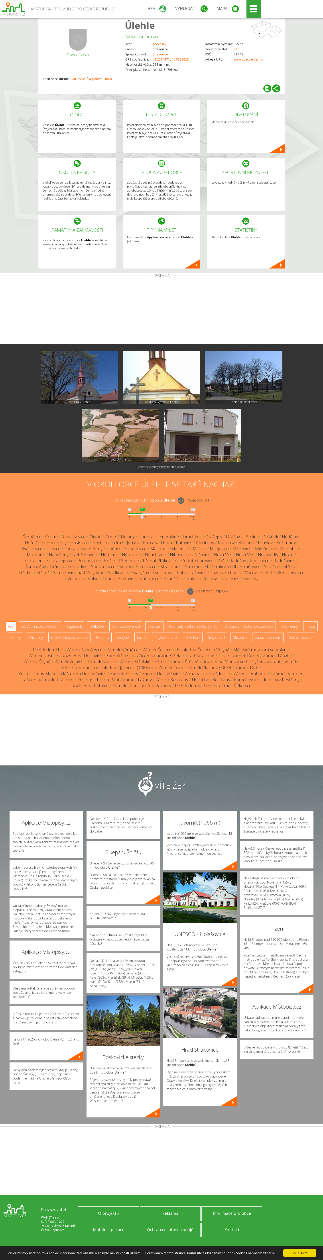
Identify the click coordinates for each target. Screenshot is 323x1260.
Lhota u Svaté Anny (83, 549)
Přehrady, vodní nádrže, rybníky (193, 626)
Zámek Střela (119, 656)
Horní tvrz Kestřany (211, 680)
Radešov (237, 561)
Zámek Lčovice (277, 656)
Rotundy (102, 637)
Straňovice (250, 567)
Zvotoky (250, 579)
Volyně (94, 579)
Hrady (310, 626)
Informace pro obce (232, 1213)
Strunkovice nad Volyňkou (78, 573)
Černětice (32, 537)
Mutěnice (36, 555)
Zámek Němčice (122, 650)
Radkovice (77, 79)
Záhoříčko (173, 579)
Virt (269, 573)
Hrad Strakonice (201, 656)
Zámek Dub (246, 668)
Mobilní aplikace (108, 1229)
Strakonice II (224, 567)
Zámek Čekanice (235, 686)
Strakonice (160, 54)
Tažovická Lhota (225, 573)
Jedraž (117, 543)
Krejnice (246, 543)
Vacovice (253, 573)
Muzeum (240, 637)
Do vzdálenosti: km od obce (144, 500)
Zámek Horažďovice (161, 674)
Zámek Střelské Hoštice (143, 662)
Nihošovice (180, 555)
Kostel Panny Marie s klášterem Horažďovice (62, 674)
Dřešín (250, 537)
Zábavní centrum (268, 637)
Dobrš (111, 537)
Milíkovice (241, 549)
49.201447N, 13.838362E (171, 59)
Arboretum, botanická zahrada (249, 626)
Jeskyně (123, 637)
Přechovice (88, 561)
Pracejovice (63, 561)
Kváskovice (32, 549)
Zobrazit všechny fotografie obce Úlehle (161, 467)
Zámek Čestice (156, 650)
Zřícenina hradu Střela (159, 656)
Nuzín (287, 555)
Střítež (43, 573)
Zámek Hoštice (43, 656)
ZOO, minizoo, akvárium (40, 626)
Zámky (15, 637)
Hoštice (100, 543)
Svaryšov (140, 573)
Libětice (113, 549)
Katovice (184, 543)
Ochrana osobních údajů (170, 1229)
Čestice (52, 537)
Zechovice (212, 579)
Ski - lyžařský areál (126, 626)
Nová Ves (223, 555)
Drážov (233, 537)
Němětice (131, 555)
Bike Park (192, 637)
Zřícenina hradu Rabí (98, 680)
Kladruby (205, 543)
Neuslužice (155, 555)
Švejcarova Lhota (99, 79)
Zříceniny (36, 637)
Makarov (158, 549)
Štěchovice (146, 567)
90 (235, 49)
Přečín (108, 561)
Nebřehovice (84, 555)
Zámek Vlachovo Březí (209, 668)
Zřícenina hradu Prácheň (48, 680)
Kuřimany (286, 543)
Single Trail (216, 637)
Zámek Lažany (137, 680)
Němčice (109, 555)
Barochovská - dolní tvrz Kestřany (266, 680)
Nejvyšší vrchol (166, 637)
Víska (281, 573)
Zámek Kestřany (172, 680)
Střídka (26, 573)
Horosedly (57, 543)
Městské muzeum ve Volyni (260, 650)
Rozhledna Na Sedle (195, 686)
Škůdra (57, 567)
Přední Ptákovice (159, 561)
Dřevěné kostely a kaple (69, 637)
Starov (125, 567)
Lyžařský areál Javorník (274, 662)
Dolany (128, 537)
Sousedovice (103, 567)
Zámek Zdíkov (124, 674)
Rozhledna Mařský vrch (225, 662)
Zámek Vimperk (289, 674)
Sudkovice (118, 573)
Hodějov (290, 537)
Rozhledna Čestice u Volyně (202, 650)
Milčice (199, 549)
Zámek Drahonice (251, 674)
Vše (11, 626)
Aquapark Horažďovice (207, 674)
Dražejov (213, 537)
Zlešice (232, 579)
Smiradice (77, 567)
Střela (289, 567)
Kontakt (232, 1229)
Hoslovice (79, 543)
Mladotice (289, 549)
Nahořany (59, 555)
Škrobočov (35, 567)
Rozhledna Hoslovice (82, 656)
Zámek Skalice (101, 662)
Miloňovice (265, 549)
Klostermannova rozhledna (89, 668)
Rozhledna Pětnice (90, 686)
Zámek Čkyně (37, 662)
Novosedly (268, 555)
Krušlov (265, 543)
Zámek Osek (170, 668)
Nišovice (202, 555)
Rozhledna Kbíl (48, 650)
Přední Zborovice (196, 561)
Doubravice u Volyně (158, 537)
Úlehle (140, 25)
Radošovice (284, 561)
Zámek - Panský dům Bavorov (141, 686)
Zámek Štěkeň (184, 662)
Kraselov (226, 543)
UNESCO (97, 626)
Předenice (129, 561)
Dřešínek (269, 537)
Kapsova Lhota (157, 543)
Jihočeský (159, 44)
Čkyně (95, 537)
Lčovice (53, 549)
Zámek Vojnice (68, 662)
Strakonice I (196, 567)
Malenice (180, 549)
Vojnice (298, 573)
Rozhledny (289, 626)
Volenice (75, 579)
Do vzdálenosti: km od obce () (139, 591)
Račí (221, 561)
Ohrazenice (36, 561)
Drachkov (192, 537)
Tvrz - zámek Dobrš (240, 656)
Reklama (170, 1213)
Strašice (272, 567)
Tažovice (198, 573)
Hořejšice (34, 543)
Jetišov (133, 543)
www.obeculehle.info (248, 59)
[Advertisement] (161, 311)
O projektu (108, 1213)
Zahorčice (150, 579)
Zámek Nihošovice (84, 650)
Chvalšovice (74, 537)
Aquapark (74, 626)
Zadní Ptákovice (120, 579)
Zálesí (193, 579)
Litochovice (136, 549)
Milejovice (219, 549)
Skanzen (154, 626)
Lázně (142, 637)
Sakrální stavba (301, 637)
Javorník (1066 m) (137, 668)
